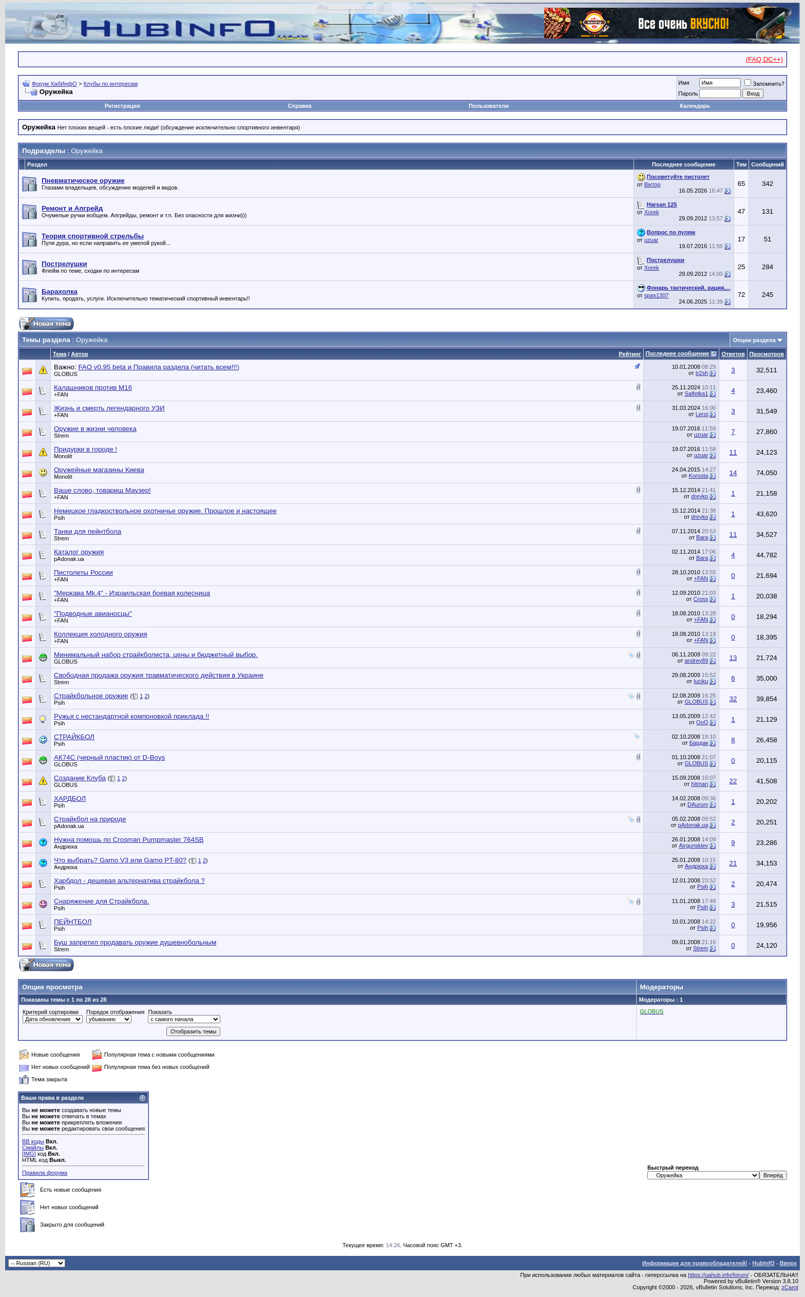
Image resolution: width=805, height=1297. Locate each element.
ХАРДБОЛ (70, 798)
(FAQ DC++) (764, 59)
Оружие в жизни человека (95, 429)
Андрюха (66, 846)
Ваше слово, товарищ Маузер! (102, 490)
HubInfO (763, 1263)
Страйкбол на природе (90, 819)
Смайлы (33, 1147)
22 (733, 781)
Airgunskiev (693, 845)
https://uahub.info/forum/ (718, 1275)
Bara (702, 537)
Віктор (652, 184)
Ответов (732, 354)
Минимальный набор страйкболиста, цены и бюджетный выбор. (156, 655)
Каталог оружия (79, 552)
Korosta (698, 476)
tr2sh (702, 373)
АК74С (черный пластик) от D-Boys (109, 757)
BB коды (33, 1141)
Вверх (788, 1263)
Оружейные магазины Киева (99, 470)
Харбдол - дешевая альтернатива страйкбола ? (129, 881)
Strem (61, 436)
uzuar (651, 240)
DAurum (697, 804)
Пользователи (489, 106)
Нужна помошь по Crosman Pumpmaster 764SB (129, 839)
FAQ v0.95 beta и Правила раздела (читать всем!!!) (158, 367)
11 (733, 452)
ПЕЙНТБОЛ (72, 922)
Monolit (63, 456)
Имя (683, 83)
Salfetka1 (696, 393)
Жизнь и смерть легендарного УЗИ (109, 408)
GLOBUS (66, 374)
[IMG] (29, 1154)
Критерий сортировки (51, 1012)
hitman (699, 784)
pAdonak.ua (69, 559)
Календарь (695, 106)
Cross (701, 599)
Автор (79, 354)
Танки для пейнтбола (87, 531)
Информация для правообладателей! (694, 1263)
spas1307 (656, 295)
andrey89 (696, 660)
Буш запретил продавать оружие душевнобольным (135, 942)
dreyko (699, 496)
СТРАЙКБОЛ (74, 737)
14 (733, 473)
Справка (300, 106)
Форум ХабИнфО (54, 84)
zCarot (790, 1287)
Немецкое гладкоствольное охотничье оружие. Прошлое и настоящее (165, 511)
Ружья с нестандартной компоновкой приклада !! (131, 716)
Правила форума (44, 1173)
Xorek (651, 212)
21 (733, 863)
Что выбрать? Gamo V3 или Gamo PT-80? (120, 860)
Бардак (698, 743)
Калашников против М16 (93, 387)
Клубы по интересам (111, 84)
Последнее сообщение (678, 353)
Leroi (702, 414)
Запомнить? (764, 84)
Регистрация (122, 106)
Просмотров (767, 354)
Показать (160, 1012)
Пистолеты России (83, 572)
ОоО (702, 722)
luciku (701, 681)
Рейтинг (630, 354)
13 (733, 658)
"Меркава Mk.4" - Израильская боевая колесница (132, 593)
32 (733, 699)
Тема (59, 354)
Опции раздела (754, 340)
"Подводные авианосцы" (93, 613)
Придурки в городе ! (85, 449)
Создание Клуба (80, 778)
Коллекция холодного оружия (100, 634)
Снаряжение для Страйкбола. (101, 901)
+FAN (61, 394)
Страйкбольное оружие (91, 696)
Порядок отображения (115, 1012)
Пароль (688, 93)
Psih (59, 518)
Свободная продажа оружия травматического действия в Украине (158, 675)
